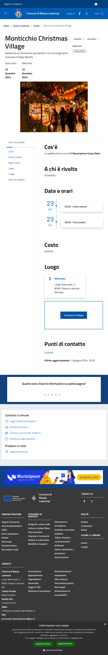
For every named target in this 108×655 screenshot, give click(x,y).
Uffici (4, 530)
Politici (5, 537)
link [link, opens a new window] (81, 638)
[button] (54, 650)
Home (6, 25)
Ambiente (59, 545)
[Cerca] (102, 13)
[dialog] (54, 638)
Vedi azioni (93, 39)
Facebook (48, 352)
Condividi (79, 39)
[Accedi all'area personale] (96, 4)
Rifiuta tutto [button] (65, 644)
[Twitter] (85, 13)
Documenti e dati (10, 549)
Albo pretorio (61, 579)
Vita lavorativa (35, 532)
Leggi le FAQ (34, 587)
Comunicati (86, 526)
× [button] (105, 624)
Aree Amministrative (12, 526)
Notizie (84, 522)
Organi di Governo (10, 522)
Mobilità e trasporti (37, 544)
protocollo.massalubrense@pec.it (18, 618)
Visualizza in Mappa (73, 315)
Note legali (60, 587)
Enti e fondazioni (10, 533)
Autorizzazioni (61, 557)
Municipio (60, 278)
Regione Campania (13, 4)
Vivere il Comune (21, 25)
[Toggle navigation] (5, 13)
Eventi (36, 25)
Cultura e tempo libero (39, 528)
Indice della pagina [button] (16, 142)
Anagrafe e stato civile (39, 524)
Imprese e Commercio (38, 536)
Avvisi (84, 530)
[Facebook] (78, 13)
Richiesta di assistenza (39, 591)
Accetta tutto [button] (43, 644)
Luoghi (84, 547)
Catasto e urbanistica (38, 540)
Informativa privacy (64, 583)
